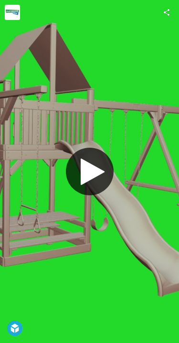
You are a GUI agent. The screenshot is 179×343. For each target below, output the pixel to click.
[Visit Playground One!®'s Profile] (12, 12)
